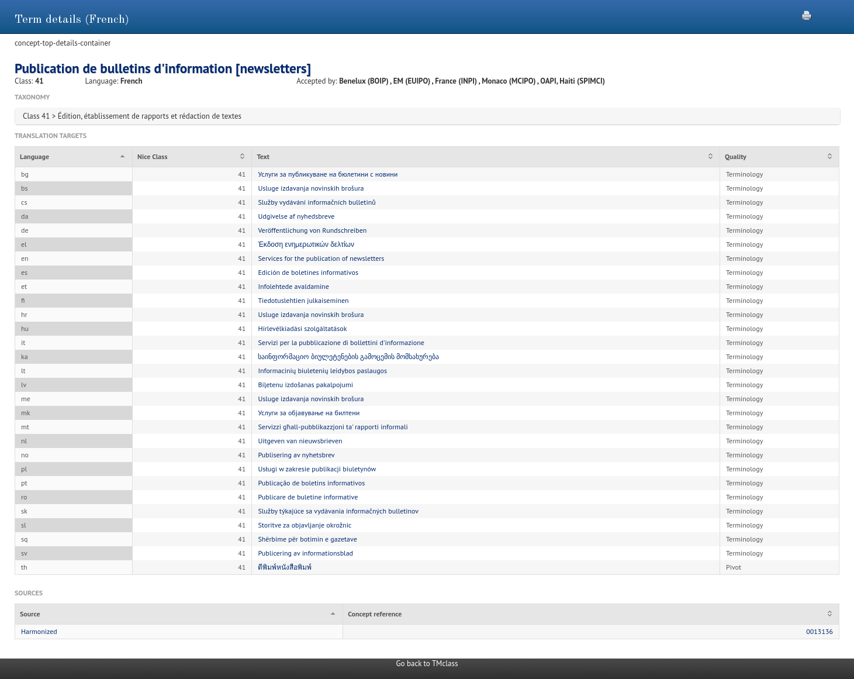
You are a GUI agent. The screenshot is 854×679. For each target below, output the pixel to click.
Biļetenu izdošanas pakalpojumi (305, 384)
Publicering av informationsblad (305, 553)
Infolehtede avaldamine (293, 286)
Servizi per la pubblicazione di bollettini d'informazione (341, 342)
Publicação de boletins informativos (311, 482)
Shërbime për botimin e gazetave (307, 539)
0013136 (819, 631)
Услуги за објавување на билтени (308, 412)
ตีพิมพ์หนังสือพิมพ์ (285, 567)
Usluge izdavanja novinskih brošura (311, 188)
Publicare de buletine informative (308, 496)
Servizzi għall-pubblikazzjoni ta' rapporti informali (332, 426)
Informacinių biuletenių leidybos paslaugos (322, 370)
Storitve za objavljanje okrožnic (304, 525)
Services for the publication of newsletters (321, 258)
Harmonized (39, 631)
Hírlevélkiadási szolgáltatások (302, 328)
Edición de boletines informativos (308, 272)
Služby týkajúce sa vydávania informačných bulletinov (338, 510)
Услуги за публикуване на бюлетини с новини (327, 174)
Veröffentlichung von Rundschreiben (312, 230)
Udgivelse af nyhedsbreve (296, 216)
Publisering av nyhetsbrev (296, 454)
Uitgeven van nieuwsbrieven (300, 440)
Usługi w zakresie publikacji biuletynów (317, 468)
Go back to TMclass (427, 663)
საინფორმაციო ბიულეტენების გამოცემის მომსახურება (348, 356)
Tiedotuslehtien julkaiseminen (303, 300)
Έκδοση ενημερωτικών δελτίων (306, 244)
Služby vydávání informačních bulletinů (316, 202)
